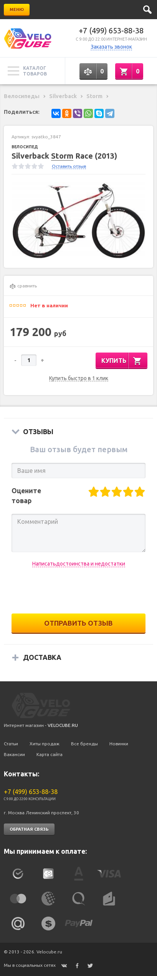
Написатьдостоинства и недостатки (78, 564)
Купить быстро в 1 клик (78, 378)
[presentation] (78, 590)
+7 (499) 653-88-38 (111, 30)
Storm (62, 155)
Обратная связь (29, 829)
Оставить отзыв (69, 166)
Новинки (118, 743)
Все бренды (84, 743)
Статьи (11, 743)
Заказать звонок (111, 47)
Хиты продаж (44, 743)
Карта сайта (49, 754)
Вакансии (14, 754)
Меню (17, 9)
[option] (78, 221)
